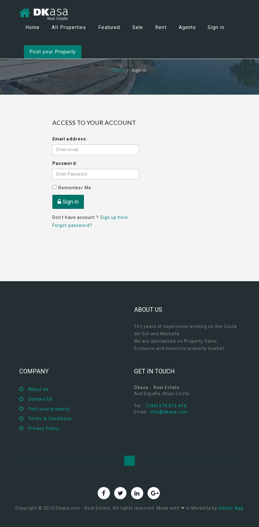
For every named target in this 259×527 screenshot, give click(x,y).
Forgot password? (72, 225)
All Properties (69, 27)
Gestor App (231, 508)
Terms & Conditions (50, 418)
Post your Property (52, 52)
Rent (160, 27)
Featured (109, 27)
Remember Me (71, 187)
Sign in (216, 27)
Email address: (70, 138)
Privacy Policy (43, 428)
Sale (137, 27)
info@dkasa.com (169, 411)
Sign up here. (115, 217)
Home (32, 27)
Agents (187, 27)
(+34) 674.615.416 (166, 405)
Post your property (49, 408)
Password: (64, 163)
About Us (38, 389)
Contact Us (40, 399)
